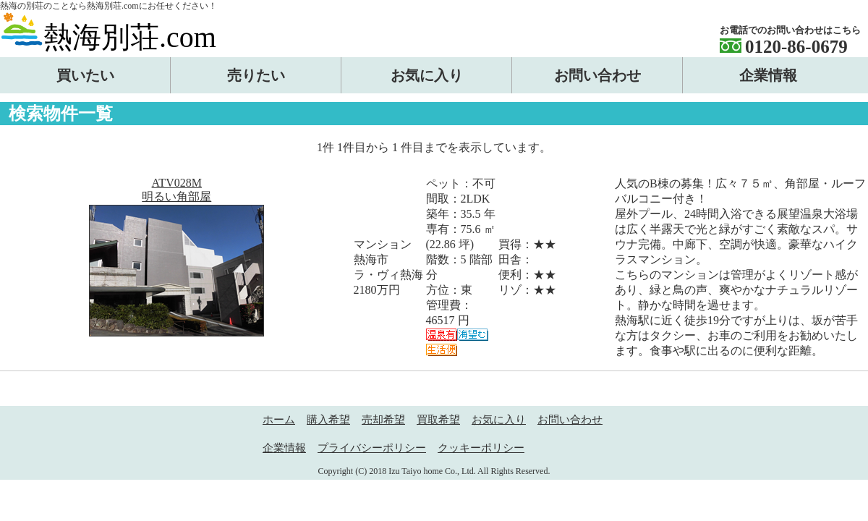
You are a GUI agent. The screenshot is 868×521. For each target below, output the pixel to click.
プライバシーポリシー (372, 448)
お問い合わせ (570, 419)
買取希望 (438, 419)
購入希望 (328, 419)
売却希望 (383, 419)
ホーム (279, 419)
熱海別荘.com (108, 37)
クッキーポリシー (481, 448)
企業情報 (284, 448)
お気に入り (499, 419)
